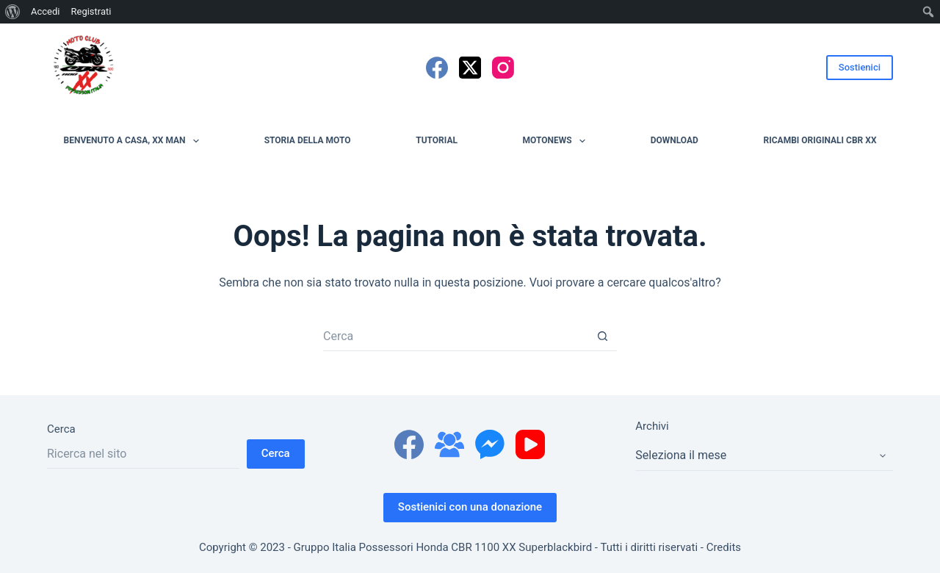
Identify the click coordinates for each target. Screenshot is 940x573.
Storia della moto (307, 140)
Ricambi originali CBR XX (820, 140)
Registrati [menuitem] (90, 11)
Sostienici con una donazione (470, 506)
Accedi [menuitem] (45, 11)
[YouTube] (530, 444)
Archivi (651, 426)
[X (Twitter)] (470, 68)
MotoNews (557, 141)
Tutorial (437, 140)
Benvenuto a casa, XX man (134, 141)
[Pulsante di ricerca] (602, 336)
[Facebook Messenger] (490, 444)
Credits (723, 547)
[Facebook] (437, 68)
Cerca (61, 429)
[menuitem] (13, 12)
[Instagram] (503, 68)
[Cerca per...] (455, 336)
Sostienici (860, 67)
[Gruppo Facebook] (449, 444)
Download (674, 140)
